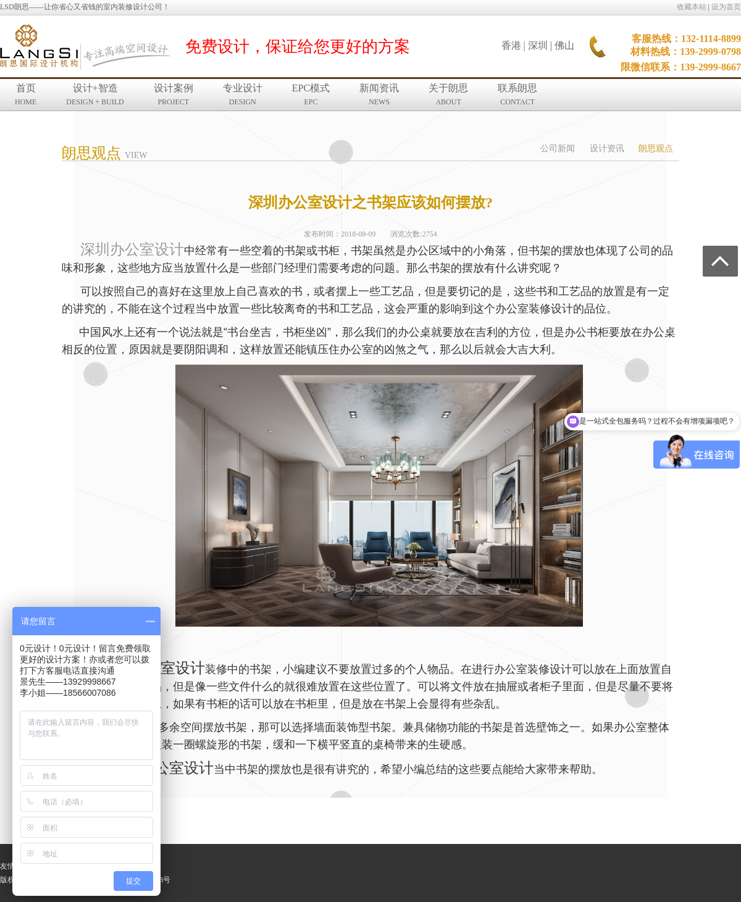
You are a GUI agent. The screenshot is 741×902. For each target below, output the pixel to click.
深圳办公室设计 (132, 249)
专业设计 (242, 94)
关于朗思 (448, 94)
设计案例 (173, 94)
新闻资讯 (379, 94)
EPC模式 (311, 94)
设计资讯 (607, 148)
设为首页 (726, 6)
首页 (25, 94)
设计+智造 (95, 94)
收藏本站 (691, 6)
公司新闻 (557, 148)
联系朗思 (517, 94)
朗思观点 (655, 148)
